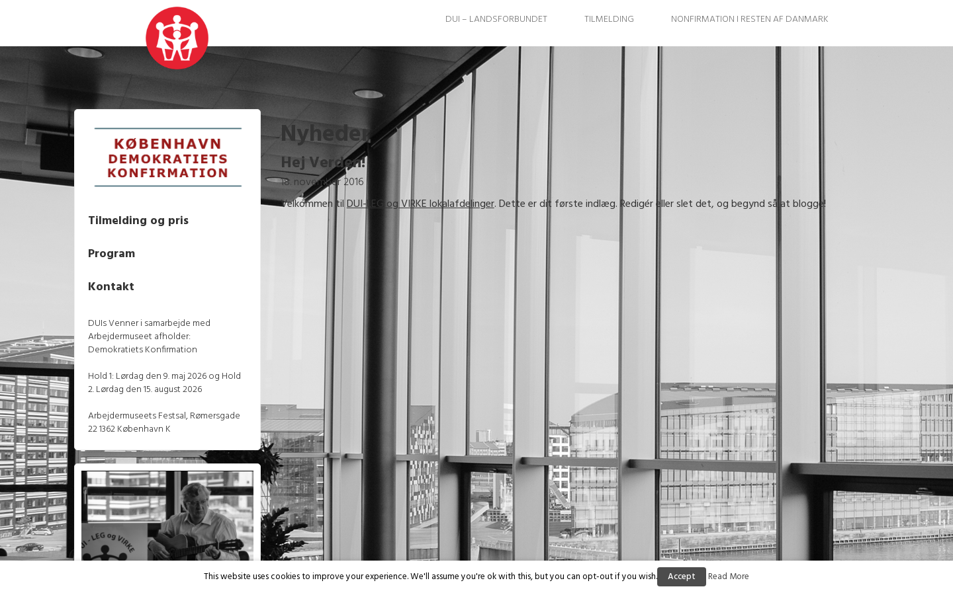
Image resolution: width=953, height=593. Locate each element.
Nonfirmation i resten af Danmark (750, 19)
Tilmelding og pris (163, 215)
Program (136, 248)
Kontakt (136, 282)
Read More (728, 577)
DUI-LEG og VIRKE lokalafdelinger (433, 204)
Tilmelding (609, 19)
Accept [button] (682, 577)
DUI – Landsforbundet (496, 19)
